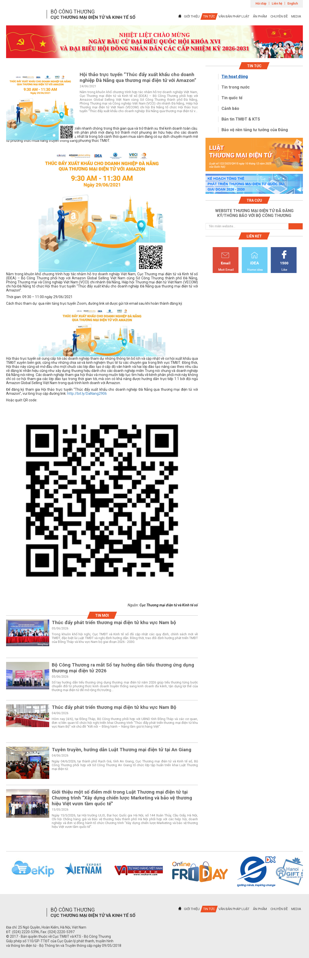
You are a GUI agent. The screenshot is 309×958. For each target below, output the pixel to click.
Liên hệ (277, 3)
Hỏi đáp (260, 3)
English (292, 3)
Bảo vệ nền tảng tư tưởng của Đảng (254, 129)
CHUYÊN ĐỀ (279, 16)
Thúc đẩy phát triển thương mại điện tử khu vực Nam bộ (114, 622)
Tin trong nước (235, 87)
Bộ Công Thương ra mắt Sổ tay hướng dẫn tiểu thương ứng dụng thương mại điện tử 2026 (123, 668)
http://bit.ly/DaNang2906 (87, 393)
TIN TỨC (209, 16)
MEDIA (296, 16)
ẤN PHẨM (260, 16)
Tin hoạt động (234, 76)
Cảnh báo (230, 108)
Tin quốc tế (232, 97)
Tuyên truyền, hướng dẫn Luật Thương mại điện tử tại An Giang (121, 749)
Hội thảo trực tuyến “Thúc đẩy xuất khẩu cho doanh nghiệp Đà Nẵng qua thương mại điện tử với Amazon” (138, 77)
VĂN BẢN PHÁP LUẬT (233, 16)
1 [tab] (154, 53)
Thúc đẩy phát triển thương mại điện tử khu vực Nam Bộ (114, 707)
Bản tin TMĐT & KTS (240, 119)
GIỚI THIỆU (192, 16)
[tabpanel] (154, 41)
